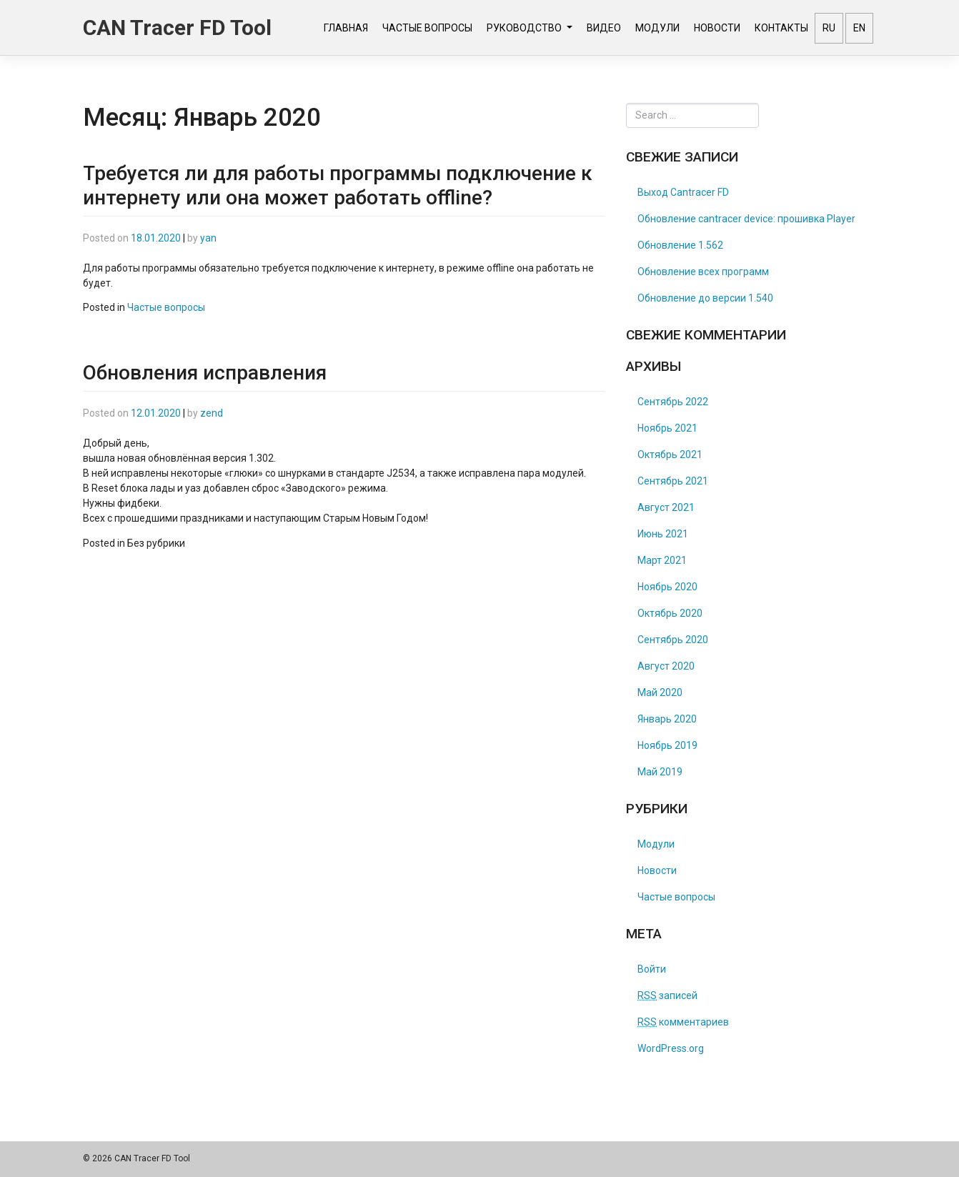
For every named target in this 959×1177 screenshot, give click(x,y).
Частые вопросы (427, 28)
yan (208, 238)
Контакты (781, 28)
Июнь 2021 (662, 534)
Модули (657, 28)
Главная (346, 28)
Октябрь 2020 (669, 613)
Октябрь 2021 (669, 454)
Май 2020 (659, 692)
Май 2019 (659, 772)
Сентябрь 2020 (672, 639)
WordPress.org (670, 1048)
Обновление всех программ (703, 271)
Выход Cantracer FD (683, 192)
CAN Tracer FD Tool (177, 27)
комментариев (683, 1022)
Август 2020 (666, 666)
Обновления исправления (205, 372)
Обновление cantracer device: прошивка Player (746, 218)
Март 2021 (662, 560)
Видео (604, 28)
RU (829, 28)
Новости (717, 28)
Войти (651, 969)
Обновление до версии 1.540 (705, 298)
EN (859, 28)
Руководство (525, 28)
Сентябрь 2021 (672, 481)
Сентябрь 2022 (672, 401)
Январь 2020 (667, 719)
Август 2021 (666, 507)
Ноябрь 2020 (667, 586)
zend (211, 413)
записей (667, 995)
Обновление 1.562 (680, 245)
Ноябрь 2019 (667, 745)
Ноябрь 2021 (667, 428)
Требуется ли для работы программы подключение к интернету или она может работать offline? (337, 185)
